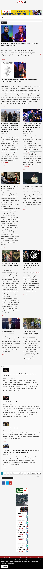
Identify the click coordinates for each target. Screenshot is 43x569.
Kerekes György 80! (8, 333)
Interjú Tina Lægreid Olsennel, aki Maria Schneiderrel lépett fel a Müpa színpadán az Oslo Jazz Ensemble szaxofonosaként (32, 129)
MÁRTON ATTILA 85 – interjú (11, 430)
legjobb (37, 274)
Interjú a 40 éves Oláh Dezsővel (32, 188)
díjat (40, 55)
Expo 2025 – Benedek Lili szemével (13, 404)
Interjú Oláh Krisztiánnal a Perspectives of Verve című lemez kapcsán (31, 267)
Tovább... (3, 61)
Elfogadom (4, 566)
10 (28, 475)
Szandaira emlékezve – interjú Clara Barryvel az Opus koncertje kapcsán (30, 335)
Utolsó (39, 475)
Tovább (33, 475)
